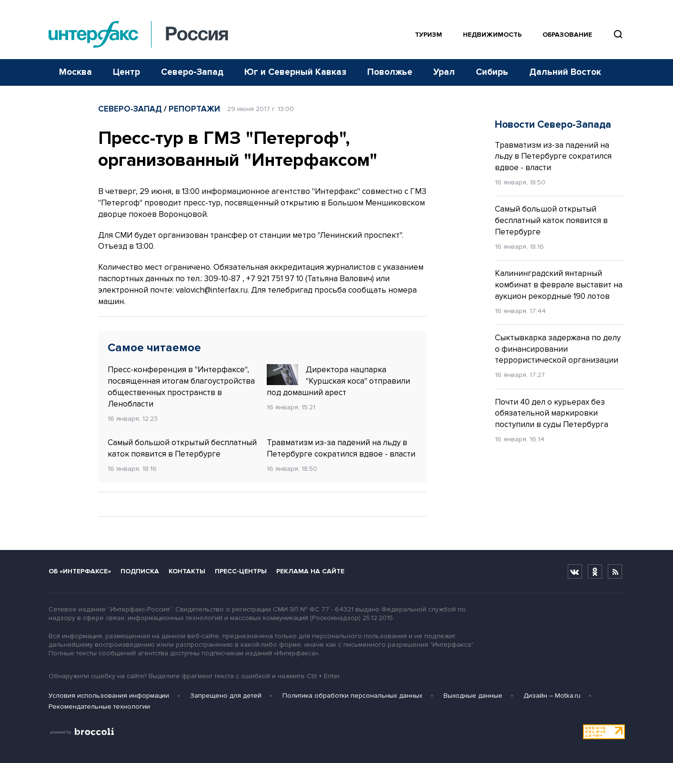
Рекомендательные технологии (99, 706)
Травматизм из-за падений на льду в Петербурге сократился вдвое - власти (341, 448)
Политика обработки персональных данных (352, 696)
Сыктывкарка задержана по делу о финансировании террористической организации (558, 349)
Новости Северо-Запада (553, 125)
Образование (567, 35)
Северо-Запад (192, 72)
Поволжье (389, 72)
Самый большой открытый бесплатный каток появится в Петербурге (182, 448)
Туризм (428, 35)
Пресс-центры (241, 571)
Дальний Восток (565, 72)
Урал (444, 72)
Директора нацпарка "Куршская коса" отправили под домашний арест (338, 380)
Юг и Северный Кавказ (295, 72)
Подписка (140, 571)
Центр (126, 72)
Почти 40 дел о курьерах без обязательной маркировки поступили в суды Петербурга (551, 413)
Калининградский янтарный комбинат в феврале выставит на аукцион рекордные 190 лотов (559, 284)
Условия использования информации (109, 696)
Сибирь (492, 72)
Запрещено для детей (225, 696)
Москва (75, 72)
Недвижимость (492, 35)
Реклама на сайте (310, 571)
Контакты (187, 571)
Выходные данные (472, 696)
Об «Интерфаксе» (80, 571)
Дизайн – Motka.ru (552, 696)
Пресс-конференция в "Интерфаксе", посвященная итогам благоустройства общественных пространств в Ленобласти (181, 386)
